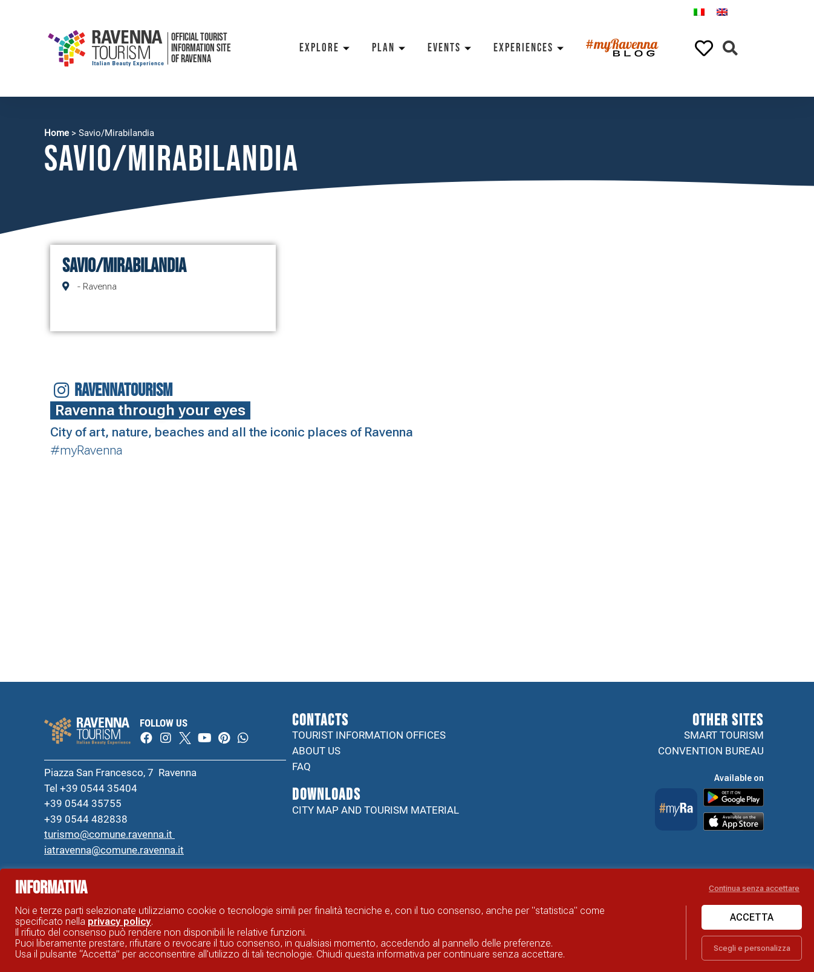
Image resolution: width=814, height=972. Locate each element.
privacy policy (119, 921)
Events (451, 48)
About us (316, 751)
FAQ (301, 766)
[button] (730, 48)
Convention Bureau (711, 751)
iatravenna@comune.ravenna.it (114, 850)
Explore (326, 48)
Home (56, 133)
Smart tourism (724, 735)
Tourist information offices (369, 735)
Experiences (530, 48)
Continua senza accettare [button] (754, 888)
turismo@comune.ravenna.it (109, 834)
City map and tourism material (375, 810)
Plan (390, 48)
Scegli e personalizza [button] (752, 948)
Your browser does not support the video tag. (358, 524)
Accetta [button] (751, 917)
